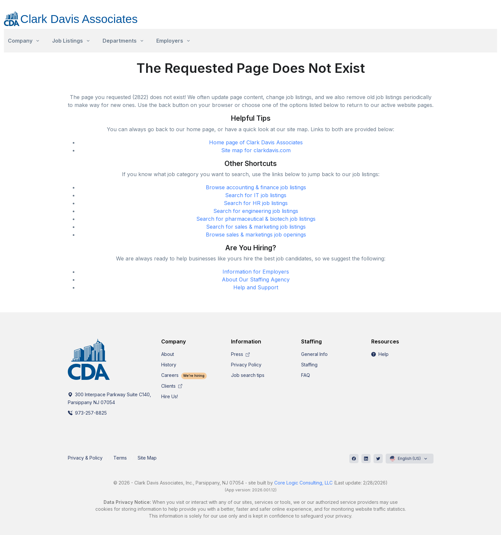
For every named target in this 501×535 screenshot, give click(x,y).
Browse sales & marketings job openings (256, 234)
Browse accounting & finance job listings (256, 187)
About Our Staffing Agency (256, 279)
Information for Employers (255, 271)
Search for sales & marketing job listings (256, 226)
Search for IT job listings (255, 195)
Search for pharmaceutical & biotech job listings (256, 219)
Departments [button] (120, 40)
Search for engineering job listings (255, 211)
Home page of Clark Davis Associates (256, 142)
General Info (314, 354)
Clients (171, 386)
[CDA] (77, 15)
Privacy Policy (246, 364)
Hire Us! (169, 396)
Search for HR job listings (256, 203)
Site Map (147, 458)
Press (240, 354)
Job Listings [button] (67, 40)
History (168, 364)
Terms (120, 458)
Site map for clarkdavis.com (256, 150)
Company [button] (20, 40)
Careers (184, 375)
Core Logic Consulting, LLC (303, 482)
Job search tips (247, 375)
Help (380, 354)
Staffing (309, 364)
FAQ (305, 375)
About (167, 354)
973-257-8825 (87, 413)
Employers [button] (169, 40)
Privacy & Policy (85, 458)
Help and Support (255, 287)
